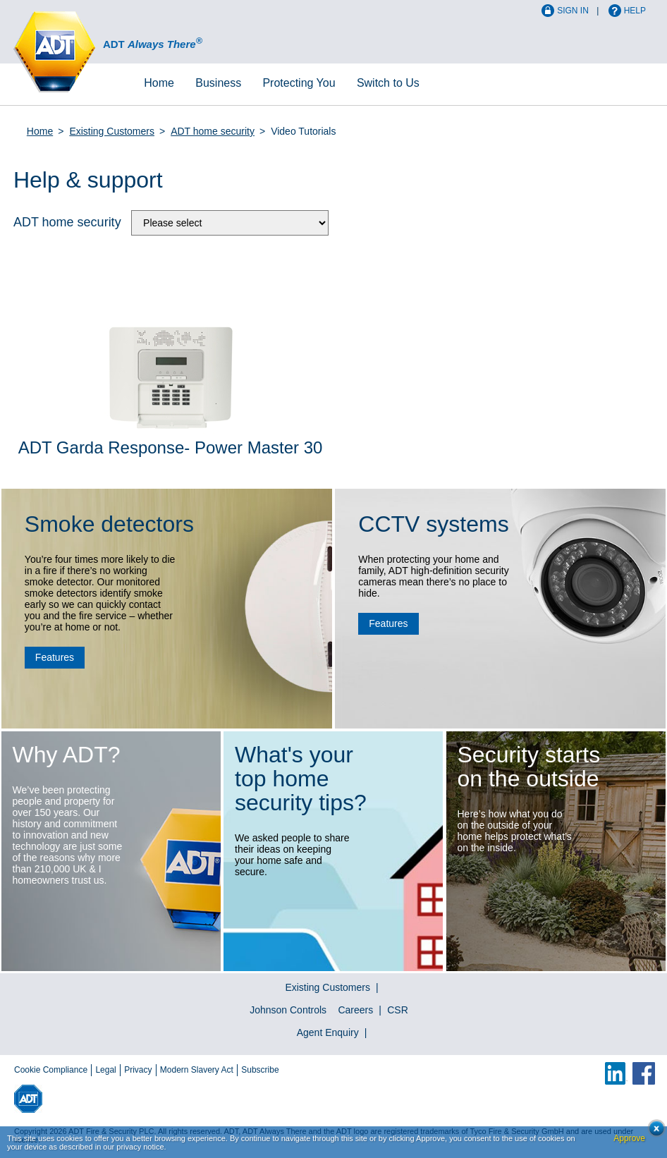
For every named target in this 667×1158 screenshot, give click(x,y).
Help (635, 11)
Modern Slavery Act (196, 1070)
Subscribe (260, 1070)
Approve (629, 1138)
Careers (355, 1010)
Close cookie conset (653, 1132)
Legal (105, 1070)
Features (54, 657)
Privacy (138, 1070)
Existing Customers (111, 131)
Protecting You (298, 83)
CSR (397, 1010)
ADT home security (213, 131)
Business (218, 83)
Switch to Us (388, 83)
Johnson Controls (288, 1010)
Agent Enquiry (328, 1032)
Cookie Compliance (50, 1070)
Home (159, 83)
